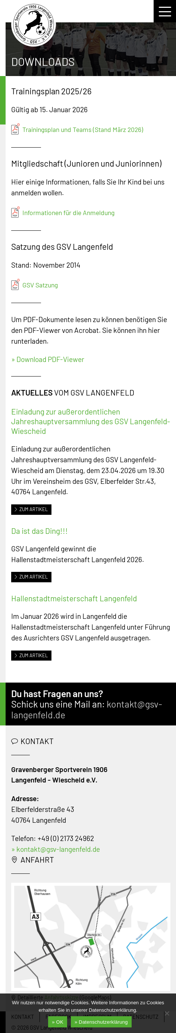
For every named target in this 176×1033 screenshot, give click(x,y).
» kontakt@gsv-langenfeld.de (55, 849)
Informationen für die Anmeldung (68, 212)
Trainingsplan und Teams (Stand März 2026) (82, 129)
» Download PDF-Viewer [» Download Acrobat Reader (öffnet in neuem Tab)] (47, 359)
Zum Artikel (31, 509)
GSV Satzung (40, 285)
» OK (57, 1022)
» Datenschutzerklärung (101, 1022)
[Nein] (166, 1013)
